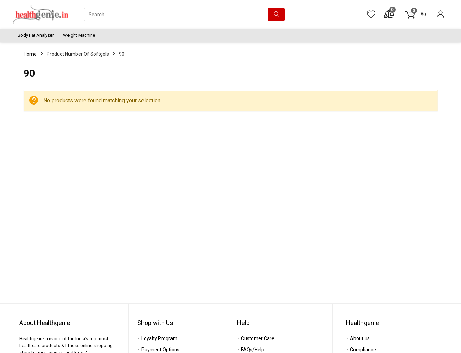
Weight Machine (79, 35)
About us (360, 338)
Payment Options (160, 349)
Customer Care (257, 338)
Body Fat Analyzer (36, 35)
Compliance (363, 349)
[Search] (276, 14)
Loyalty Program (159, 338)
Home (30, 54)
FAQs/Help (252, 349)
